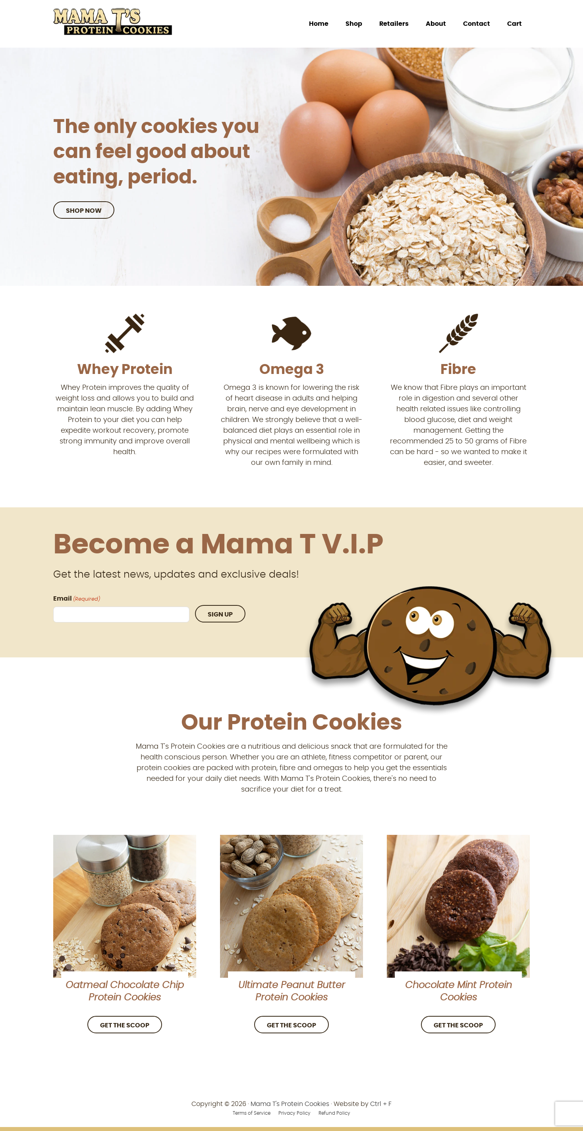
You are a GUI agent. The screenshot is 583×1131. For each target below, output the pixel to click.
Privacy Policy (294, 1113)
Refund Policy (334, 1113)
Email (76, 599)
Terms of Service (251, 1113)
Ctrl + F (381, 1104)
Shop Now (84, 211)
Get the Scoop (124, 1025)
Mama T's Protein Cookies (290, 1104)
